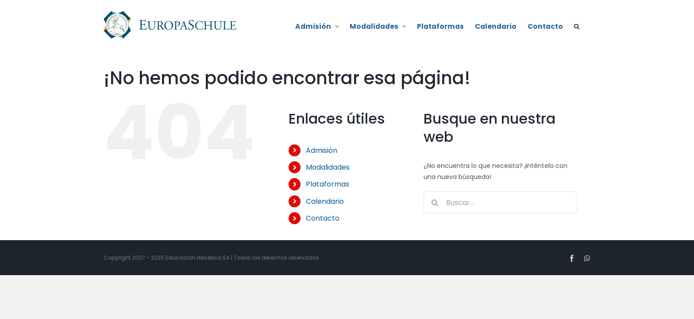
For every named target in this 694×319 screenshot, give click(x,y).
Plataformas (327, 184)
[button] (587, 26)
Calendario (325, 201)
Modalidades (328, 167)
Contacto (322, 218)
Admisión (321, 150)
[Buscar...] (500, 202)
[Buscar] (435, 202)
